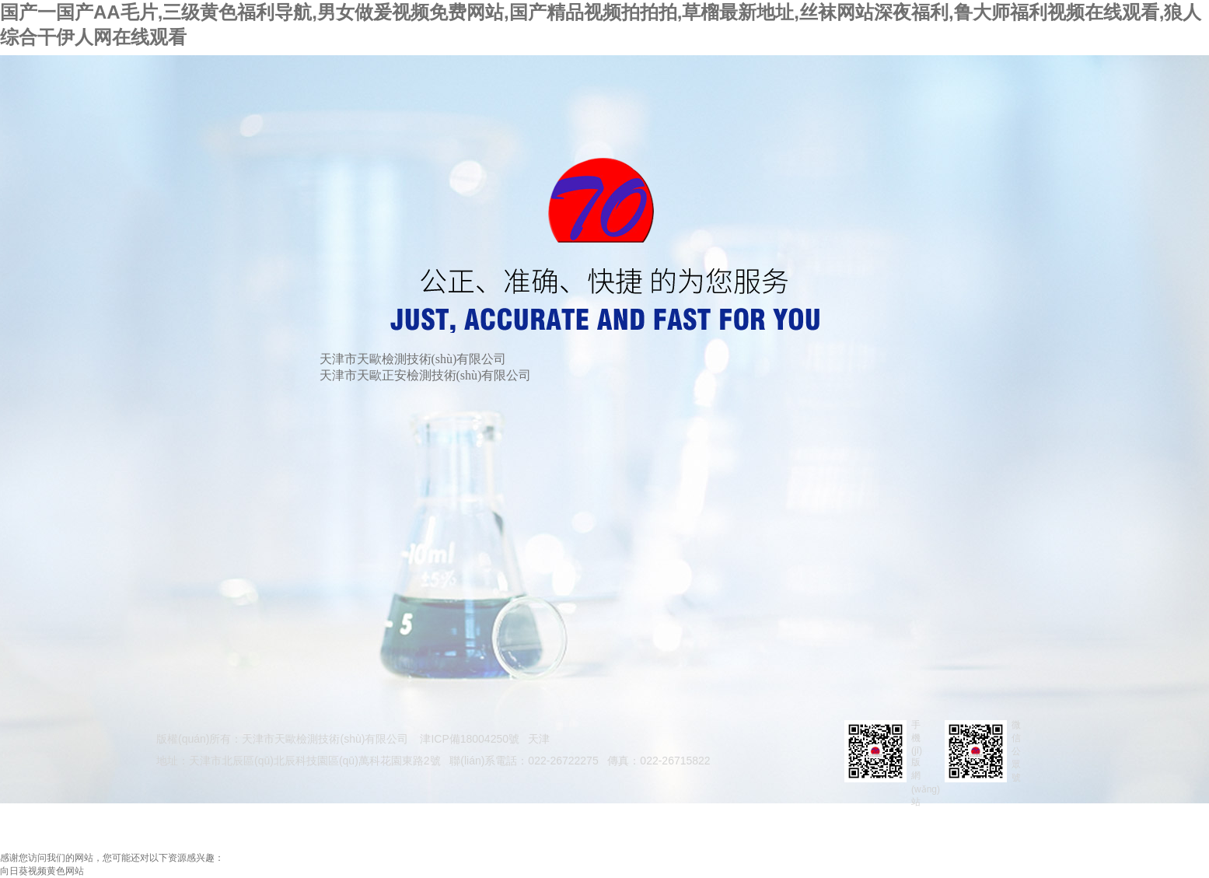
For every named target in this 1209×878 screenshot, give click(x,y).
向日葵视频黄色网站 (42, 871)
